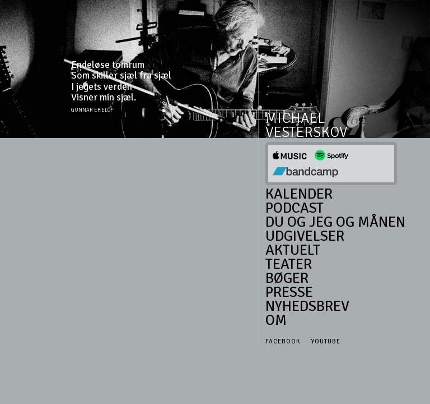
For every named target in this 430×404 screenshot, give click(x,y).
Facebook (282, 341)
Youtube (325, 341)
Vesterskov (306, 132)
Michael (295, 119)
